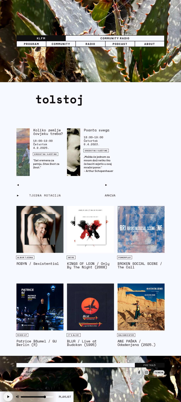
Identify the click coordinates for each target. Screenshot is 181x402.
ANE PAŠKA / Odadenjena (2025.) (137, 343)
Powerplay (124, 257)
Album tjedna (25, 257)
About (149, 43)
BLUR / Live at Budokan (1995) (82, 343)
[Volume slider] (37, 397)
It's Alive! (73, 335)
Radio (90, 43)
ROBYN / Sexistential (37, 263)
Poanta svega (96, 130)
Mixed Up (22, 335)
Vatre (71, 257)
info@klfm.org (38, 375)
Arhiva (110, 195)
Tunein (159, 372)
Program (31, 43)
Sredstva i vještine (45, 154)
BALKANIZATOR (126, 335)
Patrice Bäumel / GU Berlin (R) (36, 343)
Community (61, 43)
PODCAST (120, 43)
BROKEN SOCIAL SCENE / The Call (140, 265)
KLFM (41, 38)
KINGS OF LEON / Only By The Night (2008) (88, 265)
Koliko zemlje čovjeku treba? (48, 131)
